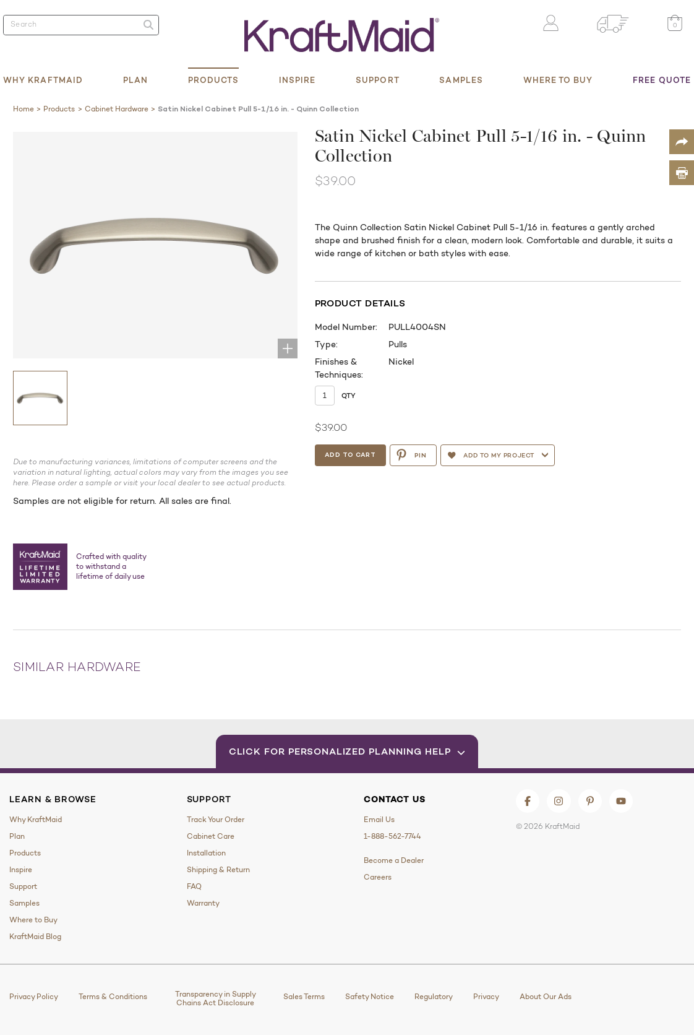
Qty (348, 395)
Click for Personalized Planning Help (347, 751)
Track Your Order (215, 819)
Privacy (486, 996)
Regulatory (433, 996)
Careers (378, 877)
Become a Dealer (394, 860)
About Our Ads (546, 996)
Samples (461, 80)
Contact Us (394, 799)
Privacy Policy (33, 996)
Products (213, 80)
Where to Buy (558, 80)
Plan (135, 80)
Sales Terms (304, 996)
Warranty (203, 903)
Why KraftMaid (43, 80)
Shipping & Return (218, 869)
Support (378, 80)
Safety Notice (369, 996)
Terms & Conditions (113, 996)
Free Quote (662, 80)
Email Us (379, 819)
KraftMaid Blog (35, 936)
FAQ (194, 886)
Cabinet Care (210, 836)
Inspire (297, 80)
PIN (413, 455)
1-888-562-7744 (392, 836)
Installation (206, 853)
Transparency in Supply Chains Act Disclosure (215, 998)
